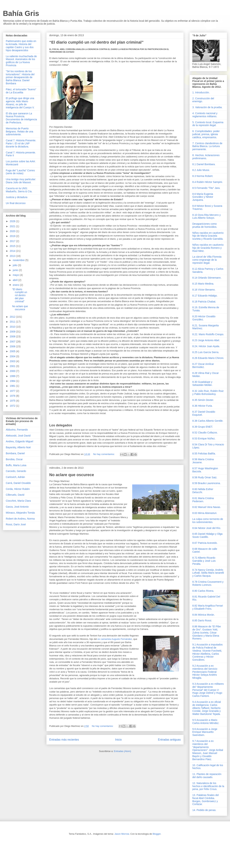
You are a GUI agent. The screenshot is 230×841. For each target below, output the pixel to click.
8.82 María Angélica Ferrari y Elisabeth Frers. (207, 607)
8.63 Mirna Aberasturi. (204, 513)
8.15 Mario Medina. (203, 283)
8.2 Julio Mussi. (201, 170)
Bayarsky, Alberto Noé (18, 447)
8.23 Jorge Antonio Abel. (206, 340)
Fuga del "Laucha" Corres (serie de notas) (20, 172)
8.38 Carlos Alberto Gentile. (207, 420)
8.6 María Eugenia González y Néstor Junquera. (202, 197)
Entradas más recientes (64, 739)
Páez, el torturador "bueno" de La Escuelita (21, 91)
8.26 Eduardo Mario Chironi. (208, 358)
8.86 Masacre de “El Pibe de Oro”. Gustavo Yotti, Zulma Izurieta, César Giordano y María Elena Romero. (206, 632)
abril (15, 280)
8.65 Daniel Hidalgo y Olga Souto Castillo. (207, 535)
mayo (16, 275)
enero (16, 284)
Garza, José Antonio (17, 506)
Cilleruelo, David (15, 494)
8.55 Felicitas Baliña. (204, 453)
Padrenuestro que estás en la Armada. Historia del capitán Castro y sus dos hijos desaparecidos (21, 46)
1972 (13, 405)
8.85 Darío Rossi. (202, 620)
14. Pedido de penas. (204, 810)
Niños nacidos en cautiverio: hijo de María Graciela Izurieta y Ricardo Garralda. (208, 235)
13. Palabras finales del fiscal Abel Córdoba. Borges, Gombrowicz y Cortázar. (205, 800)
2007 (13, 341)
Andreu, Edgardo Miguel (19, 441)
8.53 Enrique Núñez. (204, 438)
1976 (13, 395)
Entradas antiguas (169, 739)
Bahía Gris (21, 13)
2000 (13, 371)
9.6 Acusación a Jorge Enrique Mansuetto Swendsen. (204, 732)
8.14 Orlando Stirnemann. (206, 277)
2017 (13, 241)
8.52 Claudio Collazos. (205, 432)
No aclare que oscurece (71, 475)
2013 (13, 256)
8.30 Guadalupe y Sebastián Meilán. (202, 383)
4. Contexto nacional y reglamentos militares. (205, 115)
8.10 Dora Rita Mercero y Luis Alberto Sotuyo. (206, 216)
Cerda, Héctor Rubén (18, 489)
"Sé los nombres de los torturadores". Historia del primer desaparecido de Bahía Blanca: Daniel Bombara (20, 77)
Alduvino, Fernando (17, 429)
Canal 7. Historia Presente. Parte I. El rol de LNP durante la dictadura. (21, 143)
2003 (13, 361)
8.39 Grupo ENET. (202, 426)
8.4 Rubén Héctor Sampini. (207, 182)
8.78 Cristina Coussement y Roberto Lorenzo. (207, 583)
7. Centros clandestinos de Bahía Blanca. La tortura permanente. (207, 146)
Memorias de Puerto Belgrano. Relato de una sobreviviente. (19, 131)
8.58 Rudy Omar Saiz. (204, 477)
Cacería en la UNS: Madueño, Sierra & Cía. (19, 190)
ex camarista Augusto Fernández (115, 639)
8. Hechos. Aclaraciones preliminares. (205, 157)
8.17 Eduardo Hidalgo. (205, 295)
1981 (13, 385)
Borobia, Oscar (14, 459)
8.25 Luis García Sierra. (205, 352)
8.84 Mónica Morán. (203, 614)
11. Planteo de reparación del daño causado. (206, 776)
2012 (13, 316)
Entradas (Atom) (122, 751)
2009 (13, 331)
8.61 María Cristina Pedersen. (203, 500)
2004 (13, 356)
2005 (13, 351)
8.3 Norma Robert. (202, 176)
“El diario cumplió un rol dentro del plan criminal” (96, 42)
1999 (13, 376)
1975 (13, 400)
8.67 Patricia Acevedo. (205, 542)
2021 (13, 226)
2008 (13, 336)
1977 (13, 390)
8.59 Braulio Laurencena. (206, 483)
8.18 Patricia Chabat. (204, 301)
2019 (13, 236)
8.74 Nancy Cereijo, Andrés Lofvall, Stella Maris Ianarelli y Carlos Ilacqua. (208, 572)
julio (15, 265)
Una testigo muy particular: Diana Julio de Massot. (21, 181)
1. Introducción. (201, 92)
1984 (13, 381)
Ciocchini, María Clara (18, 500)
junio (16, 270)
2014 (13, 250)
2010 (13, 326)
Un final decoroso (16, 203)
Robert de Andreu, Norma (20, 518)
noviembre (19, 260)
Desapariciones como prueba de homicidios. (204, 225)
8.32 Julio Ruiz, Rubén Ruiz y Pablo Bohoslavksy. (208, 392)
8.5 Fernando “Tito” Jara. (206, 188)
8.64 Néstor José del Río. (206, 528)
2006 (13, 346)
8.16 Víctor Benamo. (204, 289)
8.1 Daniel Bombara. (204, 164)
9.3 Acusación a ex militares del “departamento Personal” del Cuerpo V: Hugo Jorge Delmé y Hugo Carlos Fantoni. (208, 689)
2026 (13, 221)
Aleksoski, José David (18, 435)
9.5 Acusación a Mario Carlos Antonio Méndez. (205, 722)
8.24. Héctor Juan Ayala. (206, 346)
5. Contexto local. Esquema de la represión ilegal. (207, 124)
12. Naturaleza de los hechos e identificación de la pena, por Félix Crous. (208, 786)
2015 (13, 246)
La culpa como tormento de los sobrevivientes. (207, 521)
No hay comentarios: (104, 454)
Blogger (157, 833)
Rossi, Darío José (16, 524)
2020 (13, 231)
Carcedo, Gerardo (16, 471)
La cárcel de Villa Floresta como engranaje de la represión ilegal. (206, 259)
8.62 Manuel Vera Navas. (206, 507)
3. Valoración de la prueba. (207, 107)
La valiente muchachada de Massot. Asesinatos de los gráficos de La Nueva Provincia (21, 61)
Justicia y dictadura (16, 197)
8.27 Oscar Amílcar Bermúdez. (203, 365)
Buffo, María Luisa (16, 465)
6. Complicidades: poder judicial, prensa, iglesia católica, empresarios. (206, 134)
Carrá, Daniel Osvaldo (18, 483)
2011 (13, 321)
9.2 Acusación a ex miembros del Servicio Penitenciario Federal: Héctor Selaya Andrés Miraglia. (204, 671)
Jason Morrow (121, 833)
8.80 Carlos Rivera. (203, 590)
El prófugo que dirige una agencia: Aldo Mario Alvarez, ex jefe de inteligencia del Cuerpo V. (20, 103)
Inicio (118, 739)
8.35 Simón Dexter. (203, 400)
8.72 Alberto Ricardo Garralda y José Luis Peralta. (204, 560)
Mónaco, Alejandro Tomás (20, 512)
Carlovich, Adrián (15, 477)
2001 (13, 366)
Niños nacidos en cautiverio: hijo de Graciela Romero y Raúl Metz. (208, 247)
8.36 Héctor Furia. (202, 405)
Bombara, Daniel (15, 453)
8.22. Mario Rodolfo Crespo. (208, 334)
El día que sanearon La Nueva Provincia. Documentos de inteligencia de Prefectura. (21, 118)
